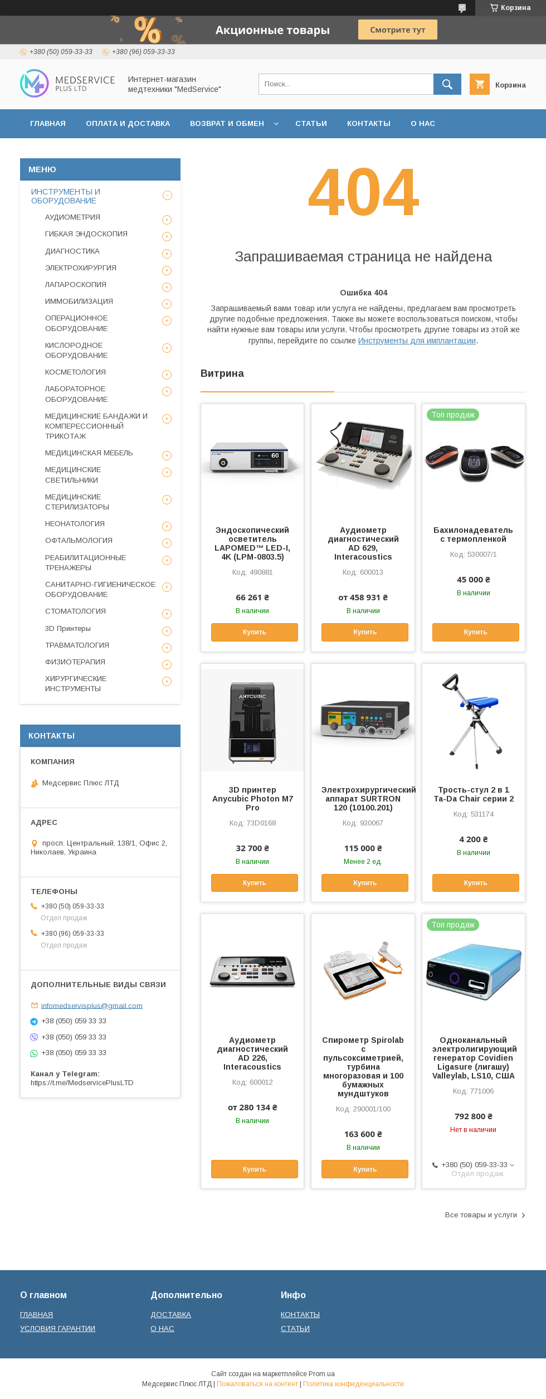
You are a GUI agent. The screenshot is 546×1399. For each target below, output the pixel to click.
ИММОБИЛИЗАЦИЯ (79, 301)
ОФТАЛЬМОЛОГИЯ (79, 540)
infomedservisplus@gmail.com (92, 1005)
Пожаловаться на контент (257, 1384)
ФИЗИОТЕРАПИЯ (75, 662)
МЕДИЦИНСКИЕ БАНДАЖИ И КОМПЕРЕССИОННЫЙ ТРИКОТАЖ (96, 426)
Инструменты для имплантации (417, 340)
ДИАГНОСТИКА (72, 251)
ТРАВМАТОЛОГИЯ (77, 645)
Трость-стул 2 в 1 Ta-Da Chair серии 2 (473, 794)
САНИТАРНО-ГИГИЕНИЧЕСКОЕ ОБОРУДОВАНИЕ (100, 589)
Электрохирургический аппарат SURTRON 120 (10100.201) (362, 798)
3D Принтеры (68, 628)
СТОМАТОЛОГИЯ (75, 611)
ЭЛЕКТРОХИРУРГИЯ (80, 268)
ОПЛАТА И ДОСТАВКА (128, 123)
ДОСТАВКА (170, 1314)
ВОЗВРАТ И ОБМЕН (227, 123)
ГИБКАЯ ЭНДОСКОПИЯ (86, 234)
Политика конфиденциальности (353, 1384)
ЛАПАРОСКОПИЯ (75, 284)
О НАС (423, 123)
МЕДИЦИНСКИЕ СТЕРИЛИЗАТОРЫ (77, 502)
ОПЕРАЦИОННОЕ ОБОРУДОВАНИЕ (76, 323)
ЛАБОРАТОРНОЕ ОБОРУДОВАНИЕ (76, 394)
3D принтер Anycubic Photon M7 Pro (252, 798)
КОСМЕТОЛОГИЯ (75, 372)
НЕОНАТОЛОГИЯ (75, 523)
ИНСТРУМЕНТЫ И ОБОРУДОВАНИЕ (65, 196)
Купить (254, 632)
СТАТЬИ (311, 123)
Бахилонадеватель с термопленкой (473, 534)
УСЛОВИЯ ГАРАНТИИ (57, 1328)
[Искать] (447, 84)
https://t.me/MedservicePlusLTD (82, 1083)
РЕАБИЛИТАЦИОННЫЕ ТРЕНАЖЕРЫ (85, 562)
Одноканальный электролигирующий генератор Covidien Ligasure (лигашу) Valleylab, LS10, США (473, 1058)
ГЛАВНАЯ (48, 123)
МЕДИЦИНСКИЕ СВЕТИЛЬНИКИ (73, 474)
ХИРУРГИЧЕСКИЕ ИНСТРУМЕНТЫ (75, 683)
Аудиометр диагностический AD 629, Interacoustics (363, 543)
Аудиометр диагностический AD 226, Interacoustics (252, 1053)
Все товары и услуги (481, 1215)
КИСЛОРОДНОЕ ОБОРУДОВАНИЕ (76, 350)
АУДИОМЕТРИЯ (72, 217)
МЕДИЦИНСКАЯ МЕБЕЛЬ (89, 453)
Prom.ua (322, 1374)
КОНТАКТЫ (369, 123)
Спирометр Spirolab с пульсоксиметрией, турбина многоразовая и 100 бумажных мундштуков (363, 1067)
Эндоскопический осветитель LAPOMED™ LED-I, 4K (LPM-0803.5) (252, 543)
